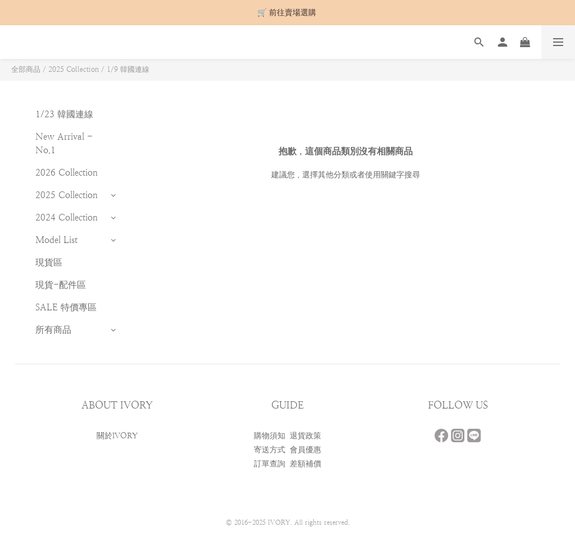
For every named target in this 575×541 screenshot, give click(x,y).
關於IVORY (117, 435)
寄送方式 (269, 449)
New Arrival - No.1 (64, 143)
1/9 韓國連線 (128, 69)
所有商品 (53, 329)
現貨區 (48, 262)
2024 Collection (66, 217)
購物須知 (269, 435)
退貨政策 (305, 435)
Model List (56, 240)
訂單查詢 (269, 463)
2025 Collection (73, 69)
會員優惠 (305, 449)
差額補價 (305, 463)
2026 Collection (66, 172)
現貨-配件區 (60, 284)
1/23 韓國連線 (64, 114)
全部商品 (25, 69)
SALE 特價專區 (66, 307)
